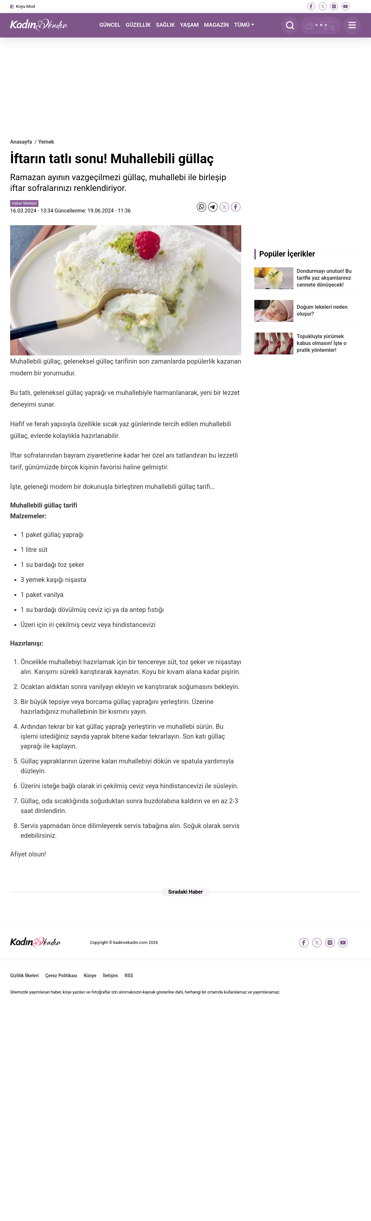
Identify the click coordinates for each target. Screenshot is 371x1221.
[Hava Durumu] (321, 25)
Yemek (46, 142)
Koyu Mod (25, 6)
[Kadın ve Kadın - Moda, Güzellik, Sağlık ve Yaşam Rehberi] (42, 25)
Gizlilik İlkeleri (24, 975)
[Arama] (290, 25)
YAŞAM (189, 25)
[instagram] (334, 6)
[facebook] (311, 6)
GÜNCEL (110, 25)
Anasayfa (21, 142)
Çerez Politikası (61, 975)
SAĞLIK (165, 25)
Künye (90, 975)
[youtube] (345, 6)
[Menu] (352, 25)
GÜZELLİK (138, 25)
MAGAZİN (216, 25)
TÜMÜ (242, 25)
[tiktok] (357, 6)
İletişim (110, 975)
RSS (129, 975)
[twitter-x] (323, 6)
